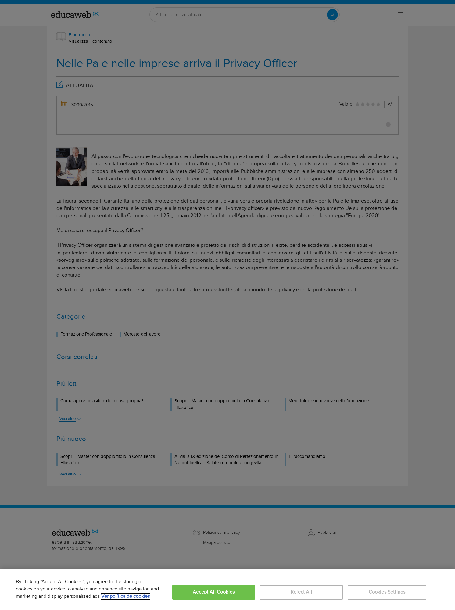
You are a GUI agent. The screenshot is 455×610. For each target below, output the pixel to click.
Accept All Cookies (214, 592)
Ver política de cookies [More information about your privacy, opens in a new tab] (125, 596)
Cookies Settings (387, 592)
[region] (227, 589)
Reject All (301, 592)
